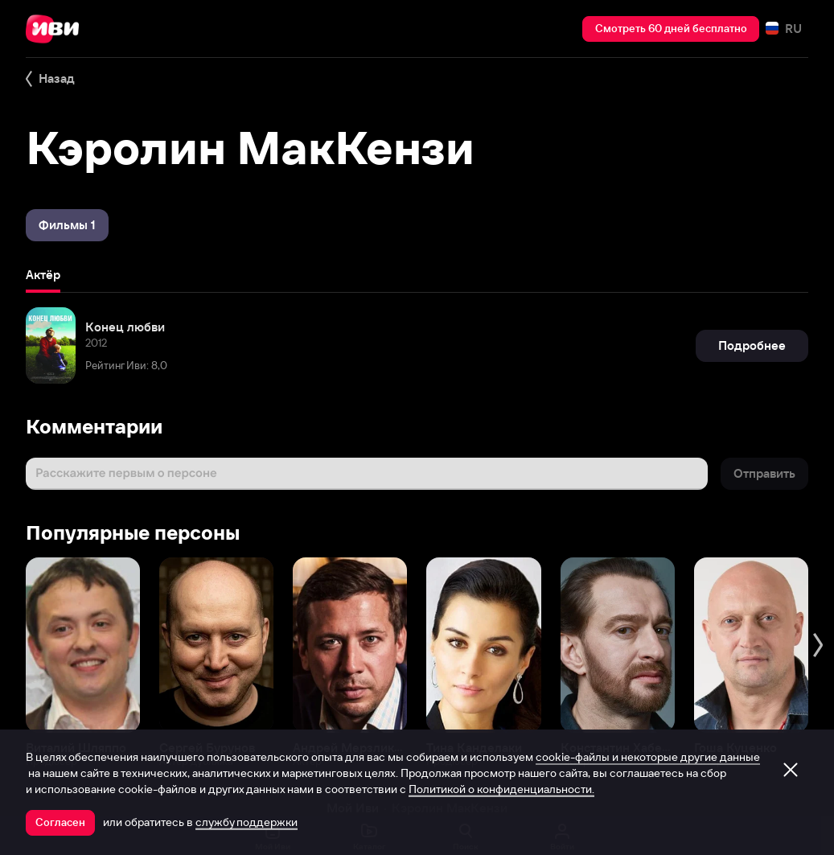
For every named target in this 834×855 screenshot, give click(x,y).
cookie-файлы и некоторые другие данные (648, 756)
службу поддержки (246, 822)
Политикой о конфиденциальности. (501, 789)
